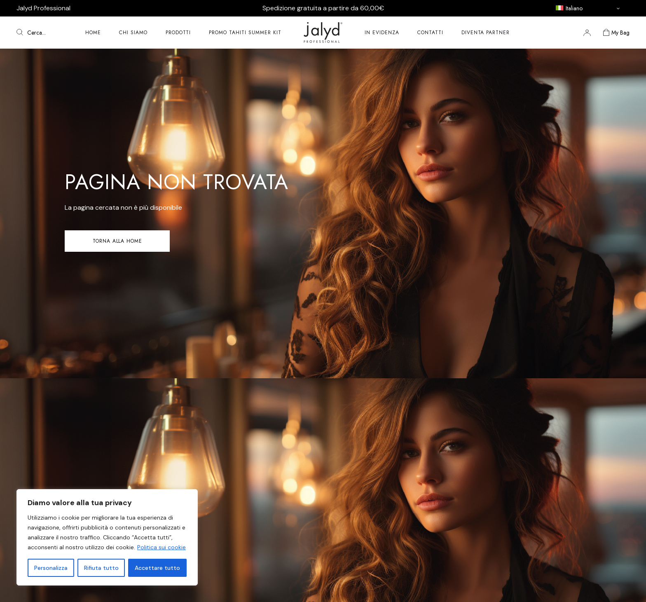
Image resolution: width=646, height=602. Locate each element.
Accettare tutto (157, 568)
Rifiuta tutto (101, 568)
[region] (107, 537)
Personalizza (51, 568)
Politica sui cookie (161, 547)
